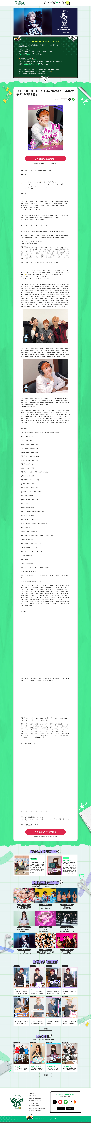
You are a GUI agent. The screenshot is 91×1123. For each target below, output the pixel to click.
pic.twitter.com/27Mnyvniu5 (38, 276)
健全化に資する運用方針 (34, 1105)
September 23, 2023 (42, 278)
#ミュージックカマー (31, 270)
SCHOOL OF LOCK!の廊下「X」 (48, 302)
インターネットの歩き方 (34, 1103)
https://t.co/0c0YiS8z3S (53, 274)
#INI (43, 184)
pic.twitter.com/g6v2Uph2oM (30, 186)
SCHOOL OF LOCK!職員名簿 (35, 1098)
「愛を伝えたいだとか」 (41, 472)
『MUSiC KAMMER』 (39, 263)
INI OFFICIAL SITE (65, 32)
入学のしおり (32, 1093)
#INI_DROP (24, 276)
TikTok (23, 249)
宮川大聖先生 (58, 724)
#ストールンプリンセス (49, 205)
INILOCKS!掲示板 (24, 55)
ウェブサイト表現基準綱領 (35, 1110)
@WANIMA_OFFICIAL (29, 184)
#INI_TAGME (50, 184)
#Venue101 (24, 182)
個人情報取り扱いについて (35, 1100)
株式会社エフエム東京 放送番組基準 (37, 1108)
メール (32, 55)
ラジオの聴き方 (32, 1096)
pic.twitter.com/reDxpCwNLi (30, 207)
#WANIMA (39, 184)
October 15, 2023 (41, 209)
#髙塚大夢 (61, 205)
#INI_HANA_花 (58, 184)
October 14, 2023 (41, 188)
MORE (45, 1029)
